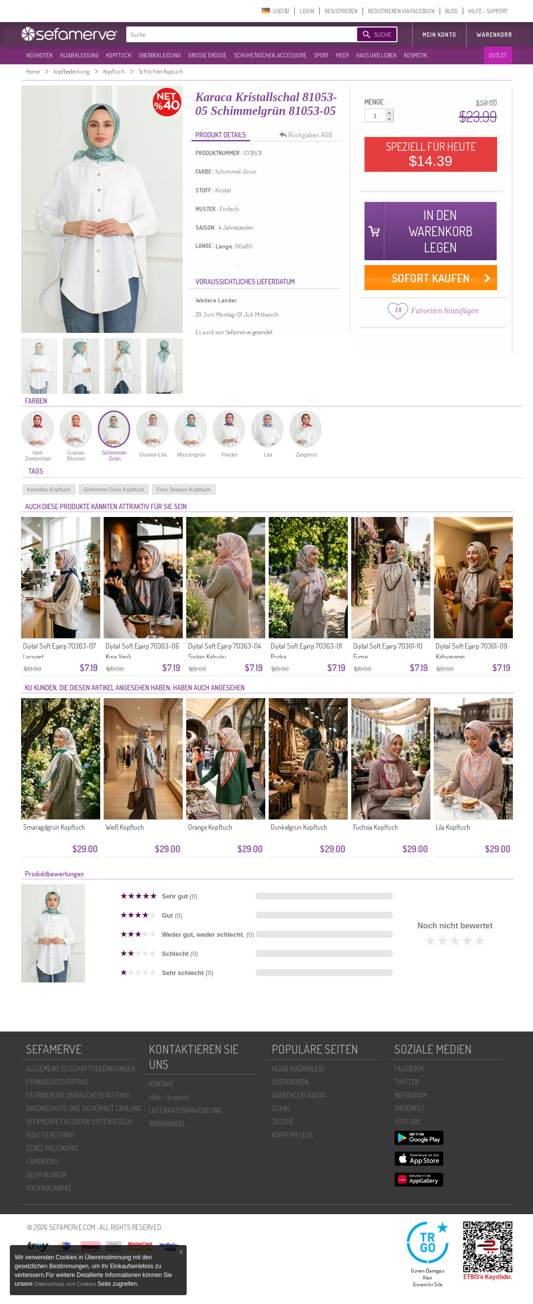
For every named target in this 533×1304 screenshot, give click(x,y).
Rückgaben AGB (308, 135)
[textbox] (233, 34)
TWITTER (406, 1082)
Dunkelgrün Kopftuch (299, 827)
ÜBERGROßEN (290, 1082)
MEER (342, 55)
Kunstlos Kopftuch (49, 489)
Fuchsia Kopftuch (375, 827)
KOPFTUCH (118, 55)
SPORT (321, 55)
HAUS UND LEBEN (376, 55)
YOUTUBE (407, 1121)
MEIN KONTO (439, 34)
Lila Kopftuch (453, 827)
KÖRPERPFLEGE (292, 1135)
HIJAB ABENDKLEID (298, 1068)
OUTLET (497, 55)
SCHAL (281, 1108)
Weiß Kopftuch (125, 827)
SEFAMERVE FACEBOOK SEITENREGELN (79, 1121)
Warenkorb (494, 34)
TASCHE (283, 1121)
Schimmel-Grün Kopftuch (114, 489)
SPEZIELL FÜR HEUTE (431, 154)
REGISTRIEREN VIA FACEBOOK (401, 11)
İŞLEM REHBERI (46, 1174)
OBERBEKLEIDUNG (160, 55)
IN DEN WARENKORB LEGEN (440, 231)
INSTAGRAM (410, 1095)
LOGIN (307, 11)
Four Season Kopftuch (183, 489)
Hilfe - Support (169, 1097)
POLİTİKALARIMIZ (48, 1188)
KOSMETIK (415, 55)
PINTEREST (409, 1108)
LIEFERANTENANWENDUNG (185, 1110)
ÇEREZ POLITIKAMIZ (52, 1148)
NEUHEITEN (39, 55)
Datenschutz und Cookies (65, 1284)
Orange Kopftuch (210, 827)
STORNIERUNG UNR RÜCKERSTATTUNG (78, 1095)
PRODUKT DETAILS (221, 135)
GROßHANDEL (167, 1123)
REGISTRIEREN (341, 11)
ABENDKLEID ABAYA (299, 1095)
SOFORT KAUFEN (431, 278)
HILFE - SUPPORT (487, 11)
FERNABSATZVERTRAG (57, 1082)
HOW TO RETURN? (50, 1135)
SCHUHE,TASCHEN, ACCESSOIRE (270, 55)
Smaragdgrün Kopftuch (54, 827)
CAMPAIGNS (42, 1161)
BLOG (451, 11)
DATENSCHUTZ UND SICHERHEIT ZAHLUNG (83, 1108)
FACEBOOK (409, 1068)
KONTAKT (161, 1084)
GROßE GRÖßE (207, 55)
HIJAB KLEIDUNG (79, 55)
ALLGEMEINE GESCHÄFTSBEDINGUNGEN (80, 1068)
